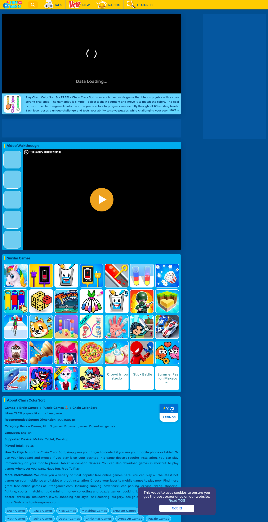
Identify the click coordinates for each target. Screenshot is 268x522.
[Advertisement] (92, 128)
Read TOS (177, 501)
